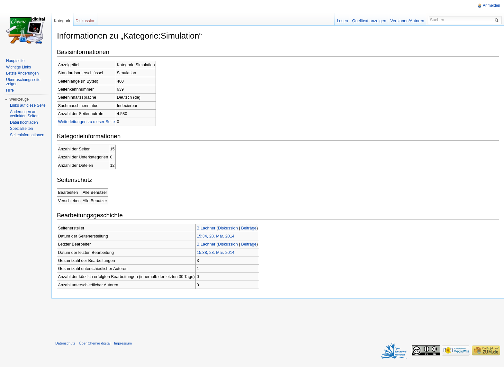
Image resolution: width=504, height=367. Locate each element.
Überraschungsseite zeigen (23, 81)
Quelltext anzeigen (369, 20)
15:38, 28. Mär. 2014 (215, 252)
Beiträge (248, 228)
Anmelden (491, 5)
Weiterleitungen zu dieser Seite (86, 121)
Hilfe (10, 90)
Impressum (123, 343)
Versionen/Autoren (407, 20)
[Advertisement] (278, 318)
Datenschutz (65, 343)
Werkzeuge (19, 99)
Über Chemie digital (94, 343)
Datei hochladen (24, 122)
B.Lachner (206, 228)
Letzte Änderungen (22, 73)
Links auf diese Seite (28, 105)
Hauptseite (15, 60)
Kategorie (62, 20)
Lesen (342, 20)
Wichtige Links (18, 67)
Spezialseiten (21, 128)
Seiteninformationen (27, 135)
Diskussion (228, 228)
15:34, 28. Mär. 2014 (215, 236)
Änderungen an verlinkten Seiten (24, 114)
